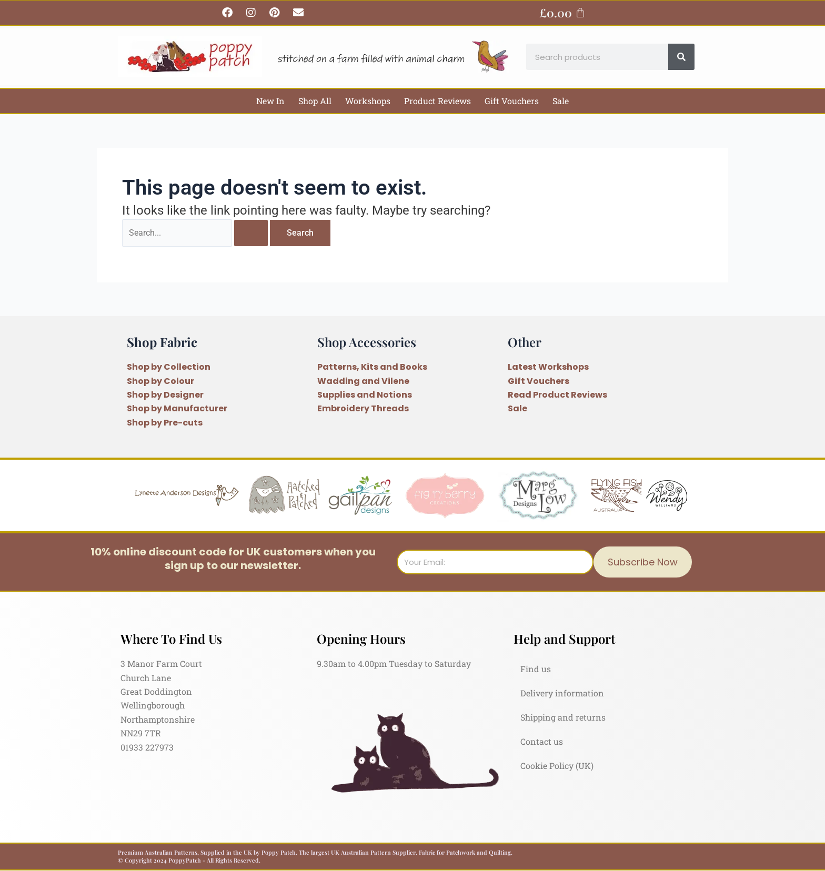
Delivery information (562, 692)
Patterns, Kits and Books (372, 367)
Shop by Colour (160, 381)
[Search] (681, 57)
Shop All (314, 100)
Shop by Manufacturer (177, 408)
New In (270, 100)
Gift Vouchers (512, 100)
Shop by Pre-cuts (165, 423)
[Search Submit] (251, 233)
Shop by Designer (165, 395)
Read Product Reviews (557, 395)
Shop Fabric (162, 341)
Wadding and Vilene (363, 381)
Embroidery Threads (363, 408)
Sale (560, 100)
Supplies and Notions (364, 395)
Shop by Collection (168, 367)
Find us (535, 668)
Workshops (367, 100)
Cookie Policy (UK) (556, 765)
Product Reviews (437, 100)
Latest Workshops (548, 367)
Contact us (541, 741)
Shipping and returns (563, 717)
